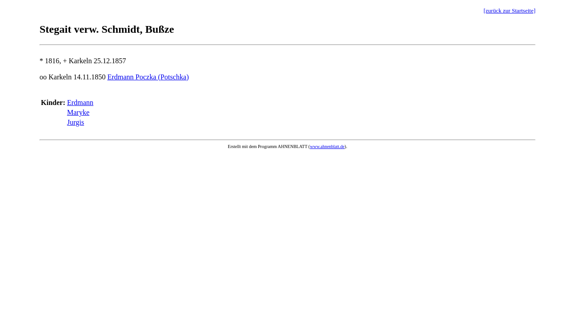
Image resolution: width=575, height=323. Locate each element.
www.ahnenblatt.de (327, 146)
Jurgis (75, 122)
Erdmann (80, 102)
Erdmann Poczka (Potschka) (148, 77)
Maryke (78, 112)
